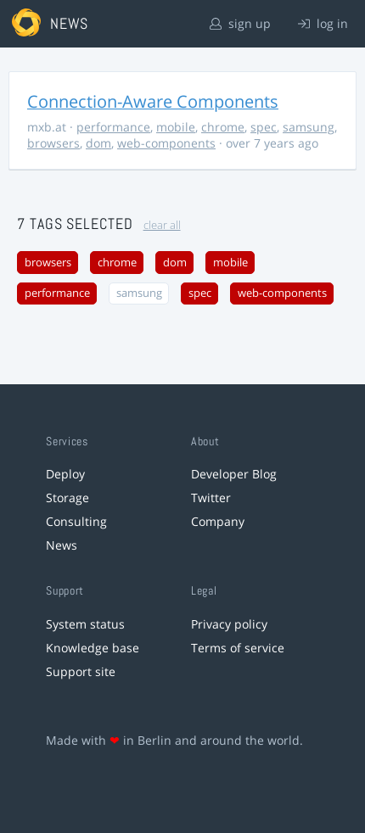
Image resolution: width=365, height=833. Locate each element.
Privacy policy (229, 624)
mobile (175, 127)
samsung (308, 127)
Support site (80, 671)
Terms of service (237, 648)
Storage (67, 497)
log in (323, 23)
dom (98, 143)
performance (113, 127)
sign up (240, 23)
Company (217, 521)
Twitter (211, 497)
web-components (166, 143)
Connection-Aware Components (152, 101)
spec (263, 127)
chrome (222, 127)
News (61, 545)
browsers (53, 143)
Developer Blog (234, 474)
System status (85, 624)
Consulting (76, 521)
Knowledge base (92, 648)
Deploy (65, 474)
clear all (162, 225)
